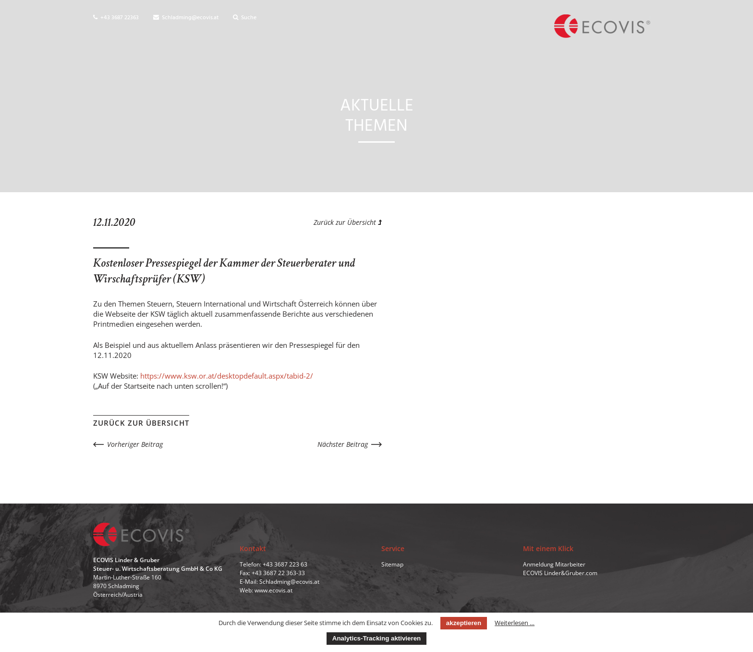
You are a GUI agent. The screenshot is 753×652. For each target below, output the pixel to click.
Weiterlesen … (514, 622)
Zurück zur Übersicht (348, 222)
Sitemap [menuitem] (392, 564)
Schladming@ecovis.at (186, 18)
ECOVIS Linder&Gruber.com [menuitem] (560, 573)
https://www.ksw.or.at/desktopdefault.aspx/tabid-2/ (226, 376)
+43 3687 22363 (116, 18)
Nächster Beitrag (342, 444)
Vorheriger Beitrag (135, 444)
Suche (244, 18)
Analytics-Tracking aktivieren (376, 638)
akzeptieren (463, 623)
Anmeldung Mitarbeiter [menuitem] (554, 564)
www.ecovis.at (273, 590)
